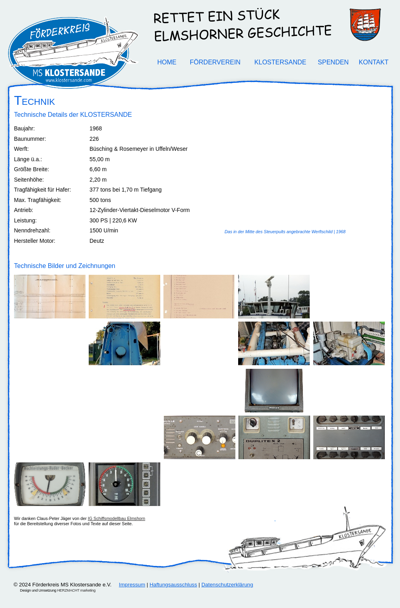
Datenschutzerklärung (227, 585)
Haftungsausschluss (173, 585)
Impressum (132, 585)
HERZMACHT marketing (76, 590)
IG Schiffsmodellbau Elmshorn (116, 518)
